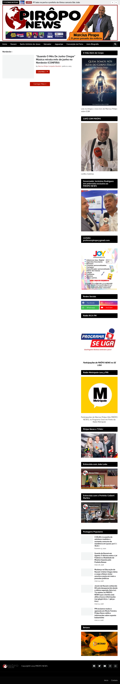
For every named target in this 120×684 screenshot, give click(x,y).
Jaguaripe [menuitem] (59, 44)
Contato (114, 680)
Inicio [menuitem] (4, 44)
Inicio (106, 680)
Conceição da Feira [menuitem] (75, 44)
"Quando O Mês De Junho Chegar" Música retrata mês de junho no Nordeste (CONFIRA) (55, 59)
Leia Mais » (42, 72)
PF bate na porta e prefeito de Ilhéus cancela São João (56, 2)
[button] (112, 2)
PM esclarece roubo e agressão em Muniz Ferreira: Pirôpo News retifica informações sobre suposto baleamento (105, 613)
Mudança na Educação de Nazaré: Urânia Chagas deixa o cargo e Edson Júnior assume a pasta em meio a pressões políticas (105, 574)
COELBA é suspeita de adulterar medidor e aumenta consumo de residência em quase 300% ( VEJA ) (105, 541)
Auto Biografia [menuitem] (92, 44)
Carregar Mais (39, 84)
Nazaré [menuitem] (13, 44)
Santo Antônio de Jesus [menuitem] (30, 44)
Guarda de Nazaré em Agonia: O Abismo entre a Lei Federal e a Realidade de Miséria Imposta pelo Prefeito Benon (105, 557)
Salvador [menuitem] (47, 44)
